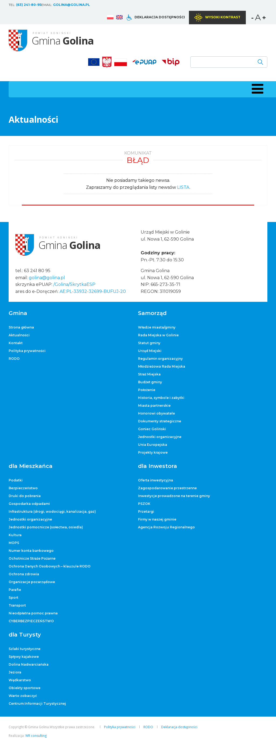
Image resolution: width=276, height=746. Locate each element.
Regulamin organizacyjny (160, 359)
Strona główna (21, 327)
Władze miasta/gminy (156, 327)
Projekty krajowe (153, 452)
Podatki (16, 480)
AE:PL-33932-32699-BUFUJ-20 (93, 291)
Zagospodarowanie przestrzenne (167, 488)
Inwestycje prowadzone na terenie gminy (174, 496)
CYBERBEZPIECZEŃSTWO (31, 621)
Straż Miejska (149, 374)
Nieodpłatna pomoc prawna (33, 613)
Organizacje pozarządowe (32, 582)
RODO (14, 359)
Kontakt (16, 343)
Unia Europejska (152, 445)
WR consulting (36, 735)
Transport (17, 605)
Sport (13, 598)
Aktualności (19, 335)
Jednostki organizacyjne (159, 437)
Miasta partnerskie (154, 405)
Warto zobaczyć (23, 696)
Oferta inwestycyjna (155, 480)
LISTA (183, 187)
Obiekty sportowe (24, 688)
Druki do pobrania (25, 496)
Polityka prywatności (27, 351)
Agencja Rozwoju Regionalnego (166, 527)
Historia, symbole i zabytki (161, 398)
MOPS (14, 543)
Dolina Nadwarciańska (29, 664)
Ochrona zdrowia (24, 574)
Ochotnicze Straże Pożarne (32, 558)
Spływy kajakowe (24, 657)
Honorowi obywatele (156, 413)
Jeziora (15, 672)
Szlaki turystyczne (24, 649)
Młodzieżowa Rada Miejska (161, 366)
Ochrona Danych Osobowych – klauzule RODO (50, 566)
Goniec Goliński (152, 429)
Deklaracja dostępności (159, 17)
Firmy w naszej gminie (157, 519)
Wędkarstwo (20, 680)
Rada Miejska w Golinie (158, 335)
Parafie (15, 590)
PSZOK (144, 504)
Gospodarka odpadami (29, 504)
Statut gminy (149, 343)
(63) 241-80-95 (28, 5)
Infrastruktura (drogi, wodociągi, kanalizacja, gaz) (52, 511)
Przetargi (146, 511)
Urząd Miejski (149, 351)
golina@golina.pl (71, 5)
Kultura (15, 535)
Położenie (146, 390)
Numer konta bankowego (31, 551)
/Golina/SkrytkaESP (74, 284)
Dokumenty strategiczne (159, 421)
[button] (256, 88)
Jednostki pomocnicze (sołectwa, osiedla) (46, 527)
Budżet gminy (150, 382)
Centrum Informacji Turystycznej (37, 703)
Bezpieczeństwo (23, 488)
